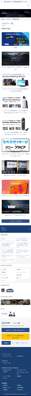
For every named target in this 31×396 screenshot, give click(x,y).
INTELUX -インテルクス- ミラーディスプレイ (8, 256)
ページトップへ (28, 392)
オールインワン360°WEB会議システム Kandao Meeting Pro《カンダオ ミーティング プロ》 (8, 251)
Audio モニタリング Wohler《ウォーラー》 (8, 260)
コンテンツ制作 (6, 376)
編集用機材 (4, 272)
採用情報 (5, 390)
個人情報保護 (20, 387)
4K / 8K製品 (4, 269)
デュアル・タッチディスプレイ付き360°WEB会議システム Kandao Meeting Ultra (8, 244)
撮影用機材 (19, 269)
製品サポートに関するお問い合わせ (15, 330)
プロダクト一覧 (6, 363)
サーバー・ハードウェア (21, 272)
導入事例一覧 (20, 356)
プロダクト (8, 19)
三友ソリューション (7, 356)
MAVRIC (3, 238)
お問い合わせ (16, 336)
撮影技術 (19, 376)
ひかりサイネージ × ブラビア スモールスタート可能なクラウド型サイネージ (23, 251)
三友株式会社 (9, 6)
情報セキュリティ (7, 387)
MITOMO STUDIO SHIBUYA (7, 370)
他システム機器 (5, 277)
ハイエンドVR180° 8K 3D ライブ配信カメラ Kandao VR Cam (23, 239)
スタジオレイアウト (21, 370)
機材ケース (19, 277)
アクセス (5, 378)
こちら (15, 325)
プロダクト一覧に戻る (16, 221)
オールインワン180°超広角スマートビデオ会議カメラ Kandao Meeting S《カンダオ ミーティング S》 (23, 245)
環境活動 (19, 385)
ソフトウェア (4, 275)
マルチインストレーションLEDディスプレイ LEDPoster (23, 256)
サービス (3, 280)
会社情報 (5, 385)
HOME (2, 19)
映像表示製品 (19, 275)
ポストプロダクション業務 (22, 373)
